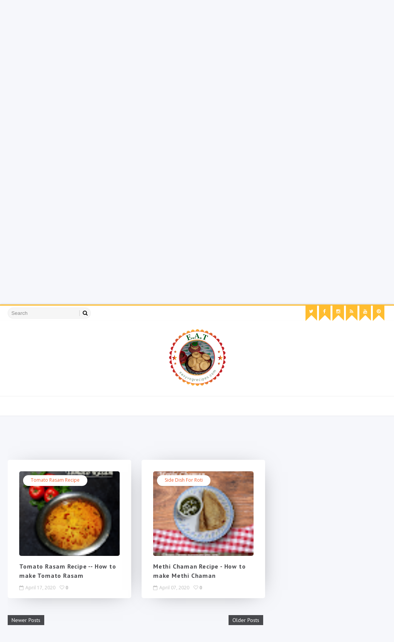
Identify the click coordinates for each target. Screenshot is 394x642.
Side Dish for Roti (184, 480)
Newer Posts (26, 620)
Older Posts (245, 620)
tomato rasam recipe (55, 480)
